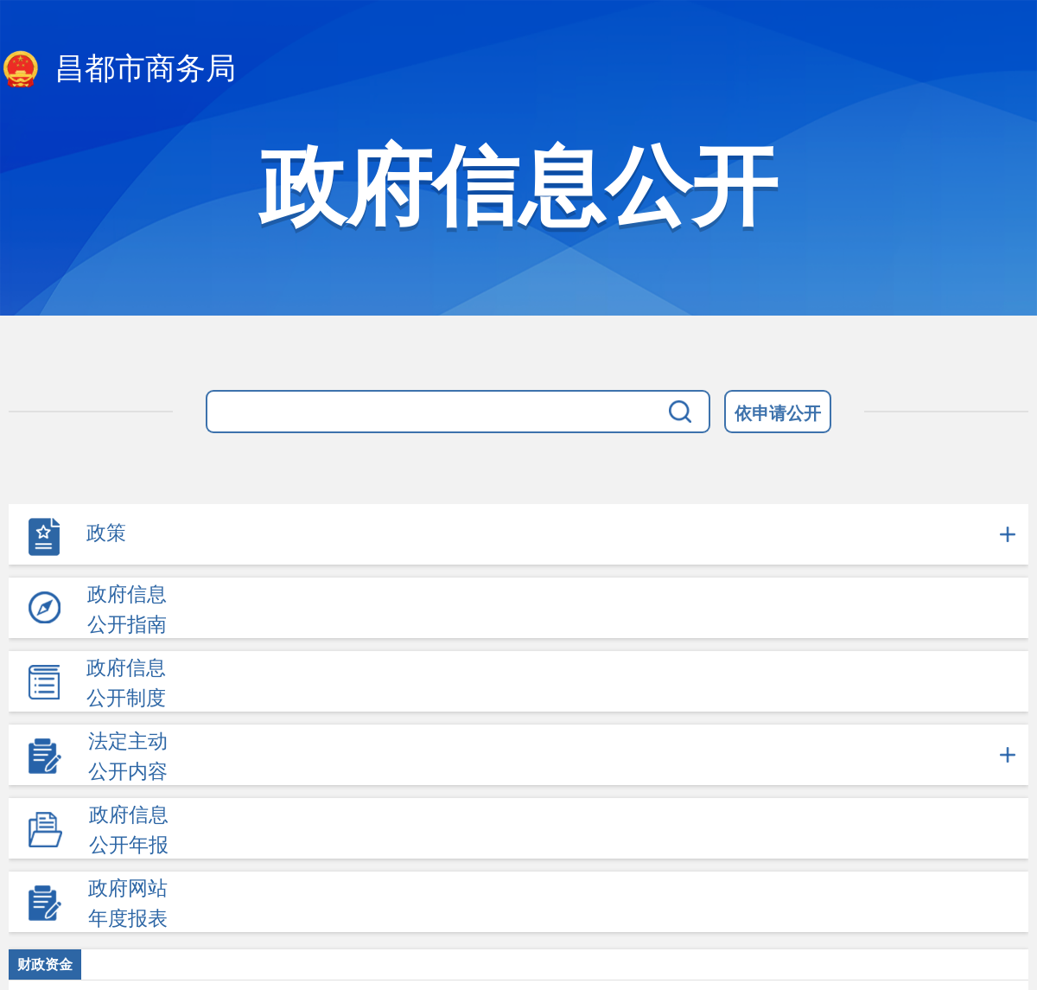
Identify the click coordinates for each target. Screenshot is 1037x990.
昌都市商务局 (118, 70)
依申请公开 (778, 413)
